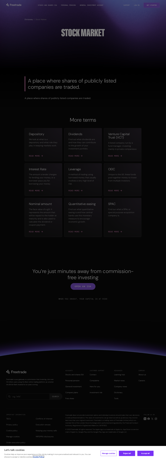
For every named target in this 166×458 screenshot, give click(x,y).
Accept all (145, 455)
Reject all (127, 455)
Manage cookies (108, 455)
